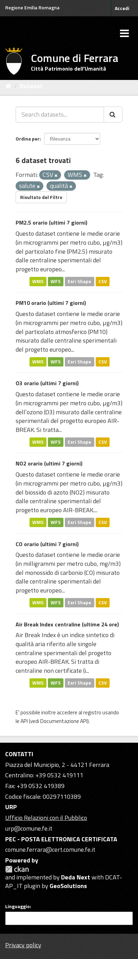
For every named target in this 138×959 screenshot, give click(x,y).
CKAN (17, 869)
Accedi (122, 8)
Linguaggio (17, 906)
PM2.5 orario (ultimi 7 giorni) (51, 222)
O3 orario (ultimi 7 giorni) (47, 383)
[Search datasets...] (60, 115)
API (24, 721)
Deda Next (75, 877)
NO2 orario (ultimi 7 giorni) (49, 463)
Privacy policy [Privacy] (23, 945)
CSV (102, 281)
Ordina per (28, 138)
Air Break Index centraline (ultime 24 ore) (67, 624)
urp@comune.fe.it (28, 828)
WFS (56, 281)
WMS (38, 281)
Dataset (31, 86)
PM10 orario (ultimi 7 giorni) (51, 303)
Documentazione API (63, 721)
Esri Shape (79, 281)
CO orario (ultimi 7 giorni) (47, 544)
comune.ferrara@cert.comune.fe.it (50, 849)
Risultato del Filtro (41, 197)
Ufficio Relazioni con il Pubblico (46, 817)
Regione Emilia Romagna (32, 7)
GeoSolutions (68, 885)
